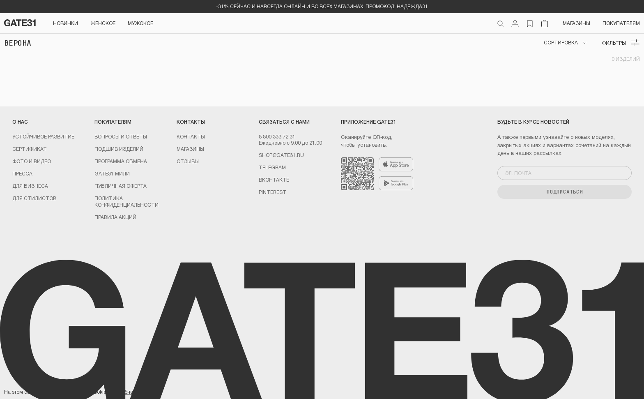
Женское (102, 23)
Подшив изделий (118, 149)
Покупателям (621, 23)
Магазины (576, 23)
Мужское (140, 23)
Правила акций (115, 217)
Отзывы (188, 161)
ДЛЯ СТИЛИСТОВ (34, 198)
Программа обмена (120, 161)
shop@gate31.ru (281, 155)
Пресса (22, 173)
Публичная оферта (120, 186)
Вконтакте (274, 179)
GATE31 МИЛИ (112, 173)
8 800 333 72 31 (277, 136)
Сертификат (29, 149)
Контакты (191, 136)
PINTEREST (272, 192)
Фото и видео (31, 161)
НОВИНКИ (65, 23)
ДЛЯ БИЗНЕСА (30, 186)
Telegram (272, 167)
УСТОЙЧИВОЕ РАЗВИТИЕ (43, 136)
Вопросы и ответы (120, 136)
